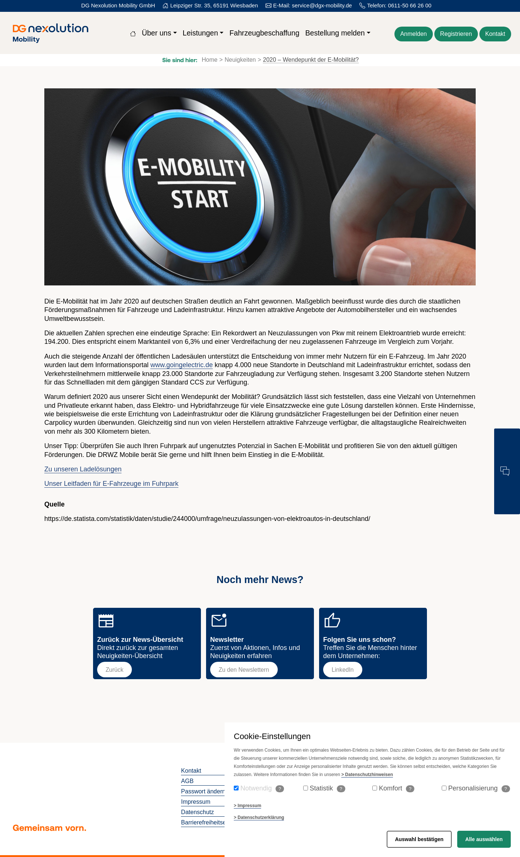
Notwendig (262, 788)
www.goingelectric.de (181, 365)
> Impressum (247, 805)
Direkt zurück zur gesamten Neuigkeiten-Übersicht (140, 648)
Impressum (195, 802)
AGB (187, 781)
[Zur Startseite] (133, 33)
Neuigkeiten (240, 60)
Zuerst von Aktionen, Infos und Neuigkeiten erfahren (255, 648)
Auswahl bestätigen (419, 839)
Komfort (396, 788)
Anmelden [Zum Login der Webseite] (413, 34)
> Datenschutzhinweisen (367, 774)
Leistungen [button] (200, 33)
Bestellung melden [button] (335, 33)
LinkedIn (343, 670)
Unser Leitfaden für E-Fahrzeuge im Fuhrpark (111, 483)
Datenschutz (197, 812)
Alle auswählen (484, 839)
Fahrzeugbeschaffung (264, 33)
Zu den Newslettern (244, 670)
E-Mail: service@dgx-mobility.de (312, 5)
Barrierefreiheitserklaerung (216, 822)
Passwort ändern (203, 791)
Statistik (327, 788)
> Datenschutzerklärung (259, 817)
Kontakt (191, 771)
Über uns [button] (156, 33)
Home (210, 60)
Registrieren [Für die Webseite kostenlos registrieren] (456, 34)
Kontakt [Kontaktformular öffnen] (495, 34)
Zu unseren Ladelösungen (83, 469)
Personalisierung (479, 788)
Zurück (114, 670)
